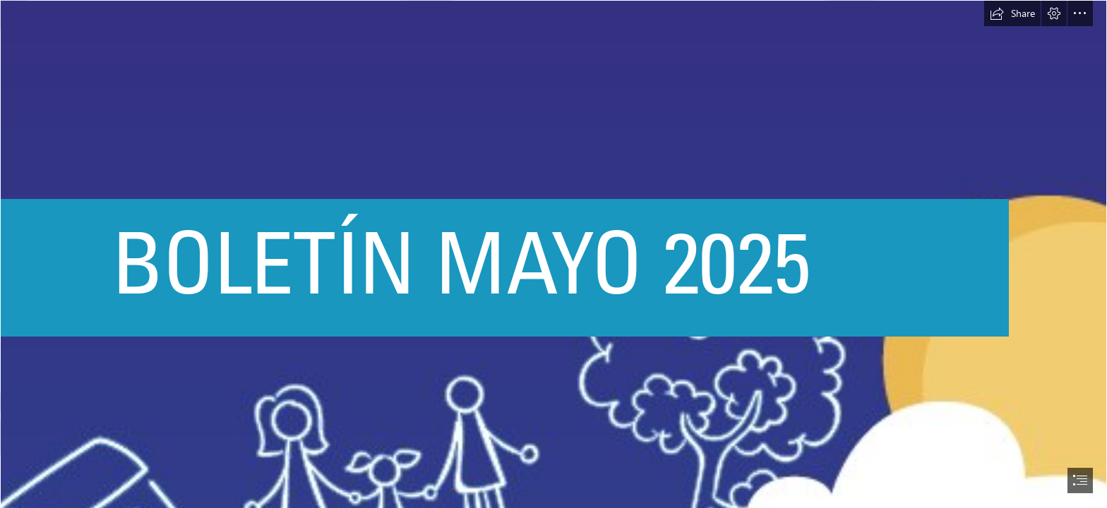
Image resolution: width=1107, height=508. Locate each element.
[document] (553, 254)
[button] (1012, 13)
